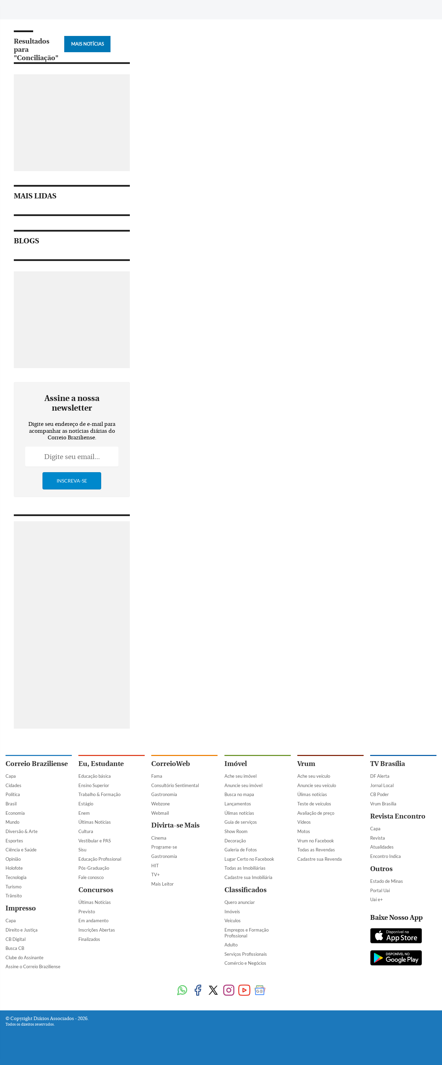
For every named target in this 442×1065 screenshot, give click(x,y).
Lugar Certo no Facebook (249, 859)
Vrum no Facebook (315, 840)
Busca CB (15, 948)
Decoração (235, 840)
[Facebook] (379, 12)
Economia (15, 813)
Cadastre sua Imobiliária (248, 877)
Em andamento (93, 920)
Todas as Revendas (316, 849)
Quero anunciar (239, 902)
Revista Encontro (397, 816)
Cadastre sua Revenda (319, 859)
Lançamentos (237, 803)
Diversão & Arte (22, 831)
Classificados (245, 890)
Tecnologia (16, 877)
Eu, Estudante (101, 764)
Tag (164, 9)
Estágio (85, 803)
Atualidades (382, 847)
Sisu (82, 849)
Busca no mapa (239, 794)
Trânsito (14, 895)
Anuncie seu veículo (316, 785)
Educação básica (94, 776)
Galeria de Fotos (240, 849)
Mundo (12, 822)
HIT (155, 865)
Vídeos (304, 822)
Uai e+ (376, 899)
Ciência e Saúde (21, 849)
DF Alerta (380, 776)
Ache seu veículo (313, 776)
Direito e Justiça (22, 930)
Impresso (21, 908)
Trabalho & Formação (99, 794)
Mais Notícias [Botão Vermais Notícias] (87, 44)
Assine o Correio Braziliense (33, 966)
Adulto (231, 944)
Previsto (86, 911)
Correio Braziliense (37, 764)
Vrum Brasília (383, 803)
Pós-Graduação (93, 868)
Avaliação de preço (315, 813)
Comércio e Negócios (245, 963)
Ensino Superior (93, 785)
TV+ (155, 874)
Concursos (95, 890)
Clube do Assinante (25, 957)
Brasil (11, 803)
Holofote (14, 868)
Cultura (85, 831)
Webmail (160, 813)
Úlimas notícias (239, 813)
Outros (381, 869)
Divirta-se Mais (175, 825)
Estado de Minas (386, 881)
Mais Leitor (162, 884)
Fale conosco (91, 877)
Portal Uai (380, 890)
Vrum (306, 764)
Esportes (14, 840)
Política (13, 794)
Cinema (158, 838)
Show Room (236, 831)
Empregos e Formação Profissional (246, 932)
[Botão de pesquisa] (39, 8)
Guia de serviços (240, 822)
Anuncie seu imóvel (243, 785)
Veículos (232, 920)
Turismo (13, 886)
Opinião (13, 859)
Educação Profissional (99, 859)
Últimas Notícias (94, 822)
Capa (11, 776)
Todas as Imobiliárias (245, 868)
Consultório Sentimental (175, 785)
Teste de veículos (314, 803)
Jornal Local (382, 785)
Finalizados (89, 939)
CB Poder (379, 794)
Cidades (13, 785)
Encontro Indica (385, 856)
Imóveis (232, 911)
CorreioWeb (170, 764)
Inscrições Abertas (96, 930)
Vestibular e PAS (94, 840)
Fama (156, 776)
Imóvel (235, 764)
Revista (377, 838)
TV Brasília (387, 764)
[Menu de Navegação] (18, 8)
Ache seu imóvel (240, 776)
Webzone (160, 803)
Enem (84, 813)
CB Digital (16, 939)
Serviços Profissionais (245, 954)
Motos (303, 831)
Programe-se (164, 847)
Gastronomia (164, 794)
